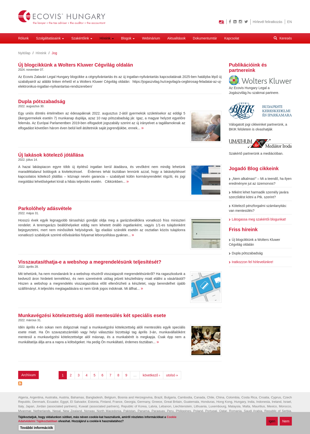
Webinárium (151, 38)
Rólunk (23, 38)
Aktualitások (176, 38)
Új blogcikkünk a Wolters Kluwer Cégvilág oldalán (75, 65)
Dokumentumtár (205, 38)
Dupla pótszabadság (41, 101)
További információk (36, 428)
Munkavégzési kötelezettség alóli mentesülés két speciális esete (92, 315)
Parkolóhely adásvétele (45, 208)
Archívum (28, 375)
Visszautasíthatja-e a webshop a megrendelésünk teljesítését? (89, 262)
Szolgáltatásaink (50, 38)
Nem (285, 422)
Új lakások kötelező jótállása (51, 155)
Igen (272, 422)
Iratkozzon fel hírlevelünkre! (251, 262)
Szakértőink (81, 38)
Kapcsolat (231, 38)
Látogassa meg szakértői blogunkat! (257, 219)
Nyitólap (24, 53)
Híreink (107, 38)
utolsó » (172, 375)
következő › (151, 375)
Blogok (128, 38)
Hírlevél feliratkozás (267, 22)
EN (289, 22)
